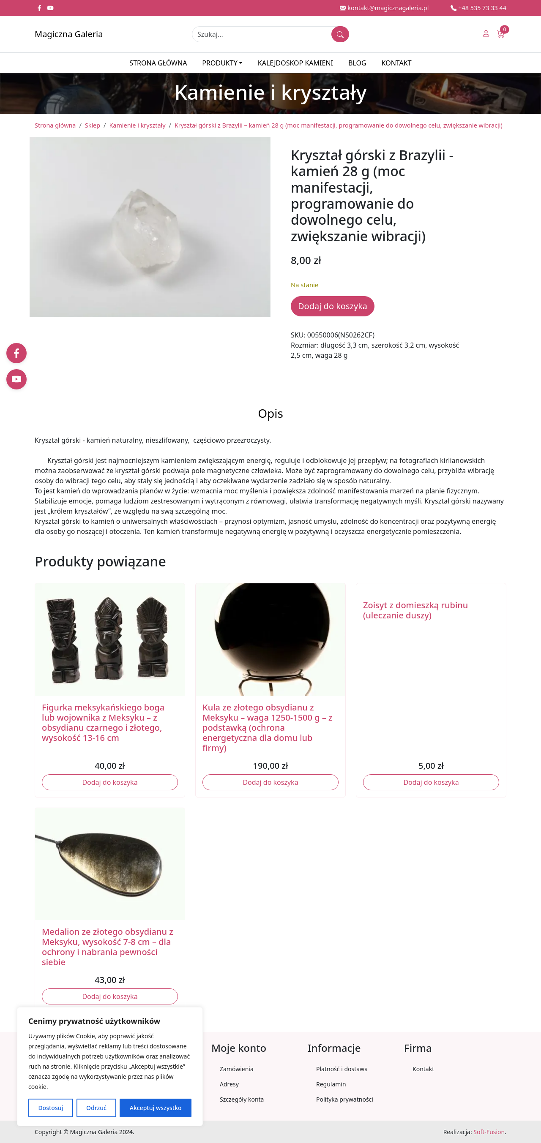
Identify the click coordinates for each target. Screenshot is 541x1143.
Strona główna (158, 63)
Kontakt (397, 63)
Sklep (92, 125)
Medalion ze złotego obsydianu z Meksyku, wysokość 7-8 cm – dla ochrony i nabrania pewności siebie (107, 947)
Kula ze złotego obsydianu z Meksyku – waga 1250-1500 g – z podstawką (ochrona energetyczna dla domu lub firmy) (267, 728)
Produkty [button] (219, 63)
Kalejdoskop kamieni (295, 63)
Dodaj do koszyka (332, 306)
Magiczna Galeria (69, 34)
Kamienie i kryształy (137, 125)
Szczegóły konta (242, 1099)
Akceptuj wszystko (156, 1108)
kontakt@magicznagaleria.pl (384, 8)
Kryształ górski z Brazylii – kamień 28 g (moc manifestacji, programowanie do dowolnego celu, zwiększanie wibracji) (339, 125)
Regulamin (331, 1084)
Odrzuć (96, 1108)
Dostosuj (50, 1108)
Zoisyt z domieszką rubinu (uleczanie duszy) (415, 610)
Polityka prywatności (344, 1099)
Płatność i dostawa (342, 1069)
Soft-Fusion (489, 1132)
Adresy (229, 1084)
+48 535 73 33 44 (478, 8)
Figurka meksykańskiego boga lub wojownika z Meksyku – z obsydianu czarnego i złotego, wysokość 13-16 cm (103, 722)
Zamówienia (237, 1069)
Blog (357, 63)
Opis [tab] (270, 413)
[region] (110, 1066)
